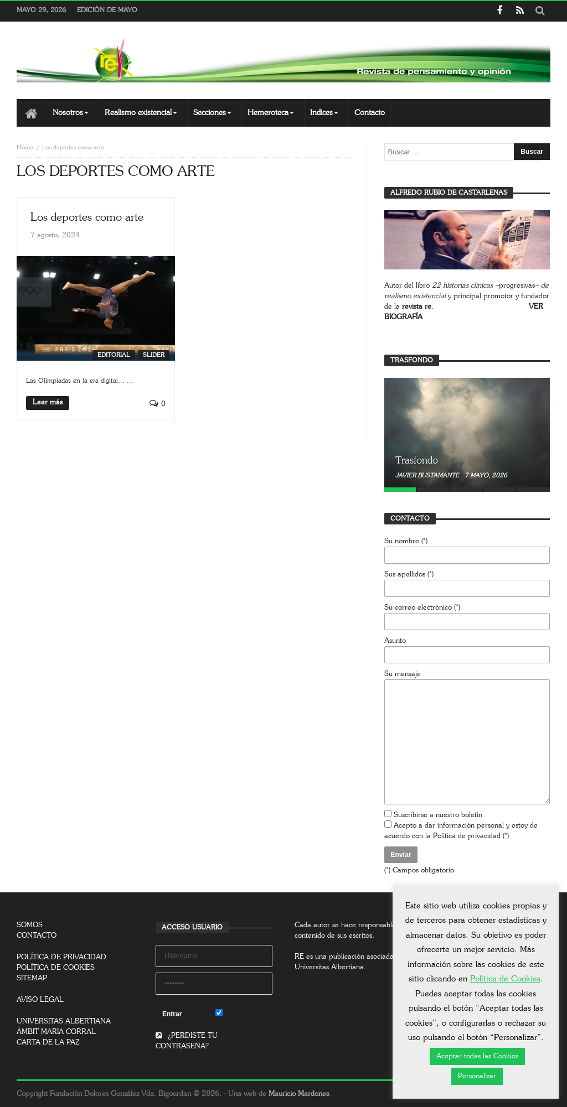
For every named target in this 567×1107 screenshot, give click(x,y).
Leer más (48, 402)
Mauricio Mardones (299, 1094)
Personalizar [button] (477, 1076)
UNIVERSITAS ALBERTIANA (64, 1021)
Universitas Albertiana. (330, 967)
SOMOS (30, 925)
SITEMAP (32, 978)
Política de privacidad (467, 836)
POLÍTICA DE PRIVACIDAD (61, 957)
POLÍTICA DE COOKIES (56, 967)
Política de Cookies (505, 979)
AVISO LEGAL (40, 1000)
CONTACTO (36, 935)
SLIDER (153, 355)
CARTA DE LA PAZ (48, 1042)
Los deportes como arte (86, 217)
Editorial (113, 355)
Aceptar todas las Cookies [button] (477, 1056)
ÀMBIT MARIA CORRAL (56, 1032)
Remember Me (243, 1013)
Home (25, 147)
